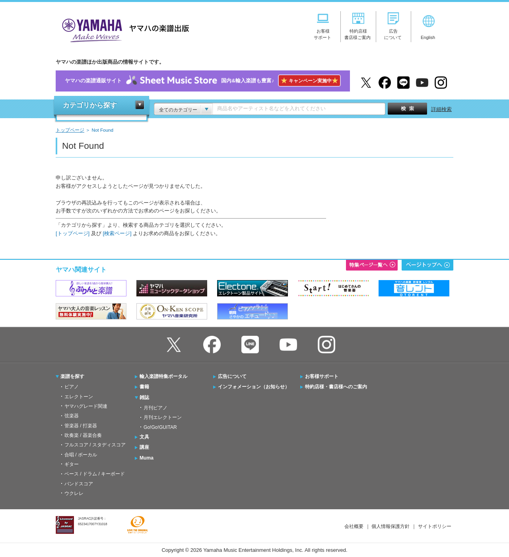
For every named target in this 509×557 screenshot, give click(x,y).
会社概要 (353, 526)
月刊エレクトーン (163, 417)
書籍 (144, 387)
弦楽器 (71, 416)
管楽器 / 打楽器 (80, 425)
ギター (71, 464)
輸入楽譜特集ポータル (163, 376)
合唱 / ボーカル (80, 455)
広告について (232, 376)
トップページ (70, 129)
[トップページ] (72, 233)
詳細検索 (441, 109)
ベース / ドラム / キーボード (94, 474)
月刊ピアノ (155, 408)
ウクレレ (74, 493)
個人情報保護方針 (390, 526)
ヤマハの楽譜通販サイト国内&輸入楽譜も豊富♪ (202, 81)
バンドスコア (78, 484)
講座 (144, 447)
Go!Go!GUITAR (160, 427)
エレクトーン (78, 396)
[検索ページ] (117, 233)
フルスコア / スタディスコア (95, 445)
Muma (146, 458)
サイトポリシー (434, 526)
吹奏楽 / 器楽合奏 (83, 435)
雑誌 (144, 397)
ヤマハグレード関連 (85, 406)
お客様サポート (321, 376)
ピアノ (71, 387)
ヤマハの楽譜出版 (123, 29)
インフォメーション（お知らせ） (253, 387)
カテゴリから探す (90, 105)
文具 (144, 437)
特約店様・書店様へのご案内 (336, 387)
